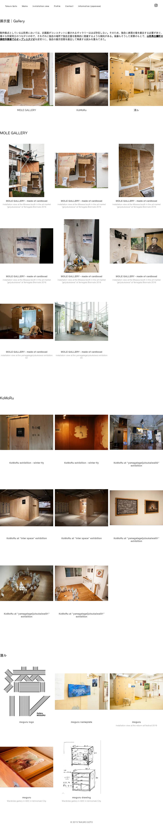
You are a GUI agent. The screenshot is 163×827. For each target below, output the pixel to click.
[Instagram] (156, 5)
